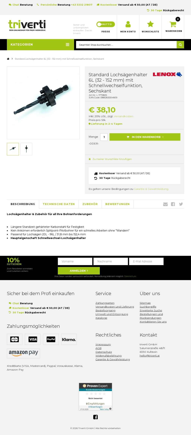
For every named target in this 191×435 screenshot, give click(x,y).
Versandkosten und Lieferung (115, 306)
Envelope (165, 204)
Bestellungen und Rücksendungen (151, 315)
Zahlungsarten (105, 302)
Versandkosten (123, 116)
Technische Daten (59, 203)
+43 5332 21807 (81, 4)
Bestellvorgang (105, 310)
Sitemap (145, 302)
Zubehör (90, 203)
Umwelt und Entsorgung (112, 314)
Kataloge (101, 317)
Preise (105, 31)
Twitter (181, 204)
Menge (93, 136)
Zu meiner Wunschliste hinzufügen (110, 159)
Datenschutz (130, 276)
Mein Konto (128, 31)
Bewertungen (117, 203)
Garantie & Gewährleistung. (151, 188)
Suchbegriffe (148, 306)
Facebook (173, 204)
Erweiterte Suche (151, 310)
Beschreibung (23, 203)
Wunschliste (150, 31)
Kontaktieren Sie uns (153, 321)
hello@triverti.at (150, 355)
